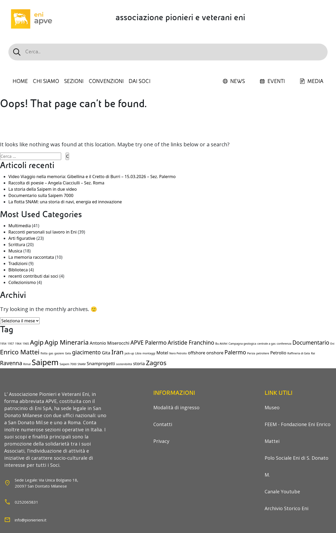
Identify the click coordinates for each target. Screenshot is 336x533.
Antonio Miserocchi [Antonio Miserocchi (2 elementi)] (109, 343)
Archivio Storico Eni (286, 508)
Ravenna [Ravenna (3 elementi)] (11, 363)
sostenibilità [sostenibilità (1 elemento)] (124, 364)
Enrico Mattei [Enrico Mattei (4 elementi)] (19, 352)
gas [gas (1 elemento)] (51, 353)
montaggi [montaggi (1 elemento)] (149, 353)
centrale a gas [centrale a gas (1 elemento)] (266, 343)
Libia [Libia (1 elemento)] (138, 353)
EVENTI (272, 81)
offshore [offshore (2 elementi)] (196, 353)
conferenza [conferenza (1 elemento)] (284, 343)
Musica (15, 251)
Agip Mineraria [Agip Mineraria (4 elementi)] (67, 342)
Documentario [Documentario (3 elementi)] (310, 342)
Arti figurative (21, 238)
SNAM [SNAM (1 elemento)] (82, 364)
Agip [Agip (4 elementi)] (37, 342)
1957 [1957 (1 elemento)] (11, 343)
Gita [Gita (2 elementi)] (106, 353)
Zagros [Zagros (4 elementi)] (156, 362)
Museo (272, 407)
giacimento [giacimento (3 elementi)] (86, 352)
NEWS (234, 81)
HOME (20, 81)
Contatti (162, 424)
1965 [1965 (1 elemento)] (26, 343)
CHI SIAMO (46, 81)
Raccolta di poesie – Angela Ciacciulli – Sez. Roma (56, 183)
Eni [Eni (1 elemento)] (332, 343)
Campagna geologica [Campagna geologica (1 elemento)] (242, 343)
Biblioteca (18, 270)
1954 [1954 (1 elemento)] (3, 343)
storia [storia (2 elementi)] (139, 363)
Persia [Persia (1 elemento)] (251, 353)
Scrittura (16, 244)
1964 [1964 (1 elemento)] (18, 343)
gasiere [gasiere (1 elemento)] (59, 353)
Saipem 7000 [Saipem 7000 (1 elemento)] (68, 364)
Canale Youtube (282, 491)
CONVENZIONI (106, 81)
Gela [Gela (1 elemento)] (68, 353)
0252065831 (26, 502)
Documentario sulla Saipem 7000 (41, 195)
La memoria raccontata (31, 257)
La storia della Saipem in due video (42, 189)
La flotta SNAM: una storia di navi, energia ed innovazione (65, 202)
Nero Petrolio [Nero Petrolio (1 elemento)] (178, 353)
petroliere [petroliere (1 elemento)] (262, 353)
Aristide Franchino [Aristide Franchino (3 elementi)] (191, 342)
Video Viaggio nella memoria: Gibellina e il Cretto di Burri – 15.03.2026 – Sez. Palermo (92, 176)
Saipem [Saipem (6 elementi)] (45, 362)
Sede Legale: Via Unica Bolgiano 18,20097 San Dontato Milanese (46, 483)
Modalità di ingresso (176, 407)
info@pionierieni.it (30, 519)
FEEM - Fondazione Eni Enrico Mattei (297, 432)
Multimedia (19, 226)
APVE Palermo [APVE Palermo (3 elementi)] (148, 342)
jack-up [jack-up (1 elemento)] (129, 353)
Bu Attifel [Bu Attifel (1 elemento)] (221, 343)
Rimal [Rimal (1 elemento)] (27, 364)
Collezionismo (22, 282)
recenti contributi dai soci (33, 276)
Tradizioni (18, 263)
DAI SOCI (139, 81)
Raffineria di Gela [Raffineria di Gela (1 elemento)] (298, 353)
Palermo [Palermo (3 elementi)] (235, 352)
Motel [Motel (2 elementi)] (162, 353)
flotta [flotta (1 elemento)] (44, 353)
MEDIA (311, 81)
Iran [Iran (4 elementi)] (117, 352)
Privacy (161, 441)
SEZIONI (73, 81)
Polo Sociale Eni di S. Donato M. (296, 466)
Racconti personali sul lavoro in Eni (42, 232)
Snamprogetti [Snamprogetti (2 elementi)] (101, 363)
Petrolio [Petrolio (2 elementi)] (278, 353)
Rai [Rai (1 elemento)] (313, 353)
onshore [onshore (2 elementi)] (214, 353)
